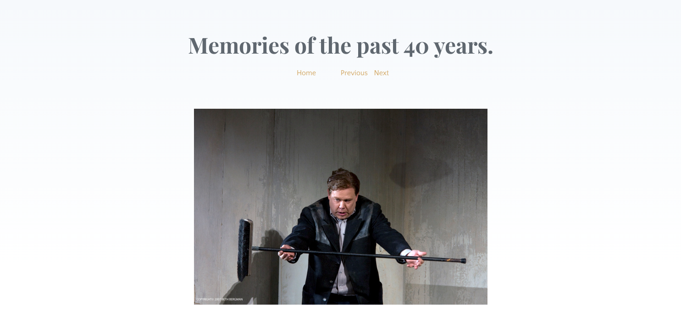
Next (381, 73)
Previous (354, 73)
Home (306, 73)
